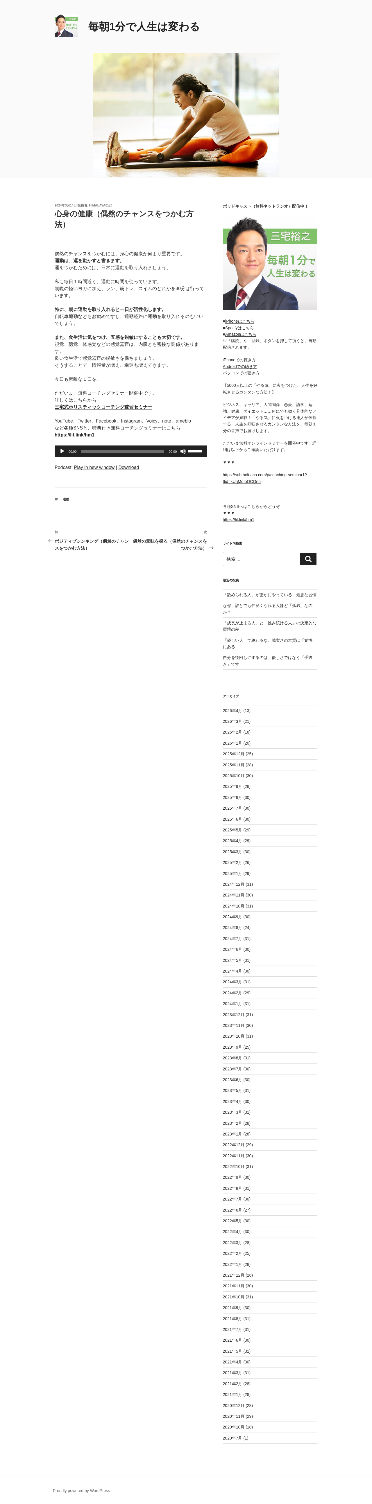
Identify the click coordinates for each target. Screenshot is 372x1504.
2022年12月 (234, 1144)
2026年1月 (232, 743)
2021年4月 (232, 1362)
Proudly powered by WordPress (81, 1490)
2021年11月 (234, 1286)
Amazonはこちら (240, 334)
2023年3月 (232, 1112)
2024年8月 (232, 927)
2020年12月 (234, 1405)
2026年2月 (232, 732)
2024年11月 (234, 895)
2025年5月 (232, 830)
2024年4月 (232, 971)
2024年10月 (234, 906)
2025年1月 (232, 873)
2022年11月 (234, 1155)
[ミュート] (183, 451)
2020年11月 (234, 1416)
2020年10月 (234, 1427)
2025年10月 (234, 775)
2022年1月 (232, 1264)
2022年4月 (232, 1231)
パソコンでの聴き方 (241, 373)
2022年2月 (232, 1253)
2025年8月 (232, 797)
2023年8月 (232, 1058)
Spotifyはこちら (239, 328)
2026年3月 (232, 721)
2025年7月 (232, 808)
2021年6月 (232, 1340)
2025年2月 (232, 862)
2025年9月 (232, 786)
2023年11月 (234, 1025)
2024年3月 (232, 982)
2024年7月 (232, 938)
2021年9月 (232, 1307)
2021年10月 (234, 1297)
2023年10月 (234, 1036)
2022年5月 (232, 1221)
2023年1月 (232, 1134)
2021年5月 (232, 1351)
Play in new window (94, 467)
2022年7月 (232, 1199)
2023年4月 (232, 1101)
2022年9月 (232, 1177)
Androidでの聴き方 (240, 366)
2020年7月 (232, 1438)
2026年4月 (232, 710)
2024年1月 (232, 1003)
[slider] (122, 451)
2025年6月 (232, 819)
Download (128, 467)
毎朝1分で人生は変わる (144, 27)
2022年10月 (234, 1166)
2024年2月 (232, 993)
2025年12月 (234, 754)
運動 (66, 499)
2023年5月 (232, 1090)
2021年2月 (232, 1383)
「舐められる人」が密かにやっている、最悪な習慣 (269, 594)
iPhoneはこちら (239, 321)
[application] (131, 451)
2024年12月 (234, 884)
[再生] (62, 451)
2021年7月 (232, 1329)
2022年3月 (232, 1242)
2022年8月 (232, 1188)
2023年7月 (232, 1069)
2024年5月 (232, 960)
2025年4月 (232, 840)
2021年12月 (234, 1275)
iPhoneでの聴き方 (239, 359)
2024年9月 (232, 916)
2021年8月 (232, 1318)
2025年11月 (234, 765)
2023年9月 (232, 1047)
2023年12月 (234, 1014)
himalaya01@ (100, 205)
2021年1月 (232, 1394)
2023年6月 (232, 1079)
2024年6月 (232, 949)
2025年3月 (232, 851)
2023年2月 (232, 1123)
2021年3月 (232, 1372)
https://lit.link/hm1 (238, 519)
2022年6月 (232, 1210)
